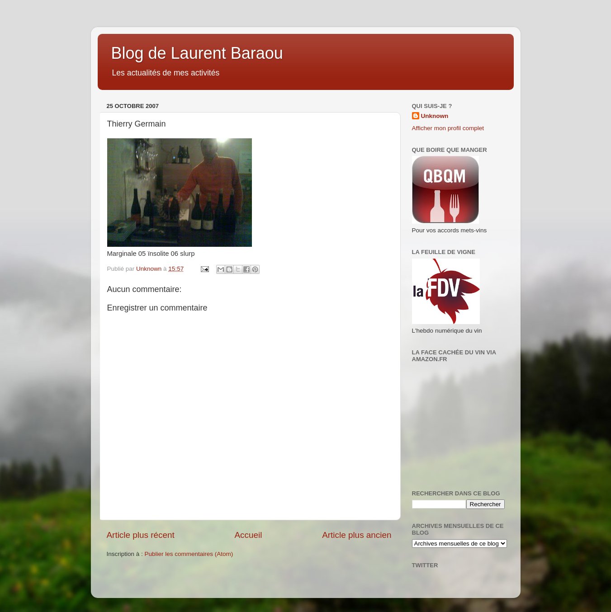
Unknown (435, 116)
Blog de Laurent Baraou (197, 53)
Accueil (248, 535)
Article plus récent (141, 535)
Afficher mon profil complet (448, 128)
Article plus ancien (356, 535)
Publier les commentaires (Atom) (189, 554)
